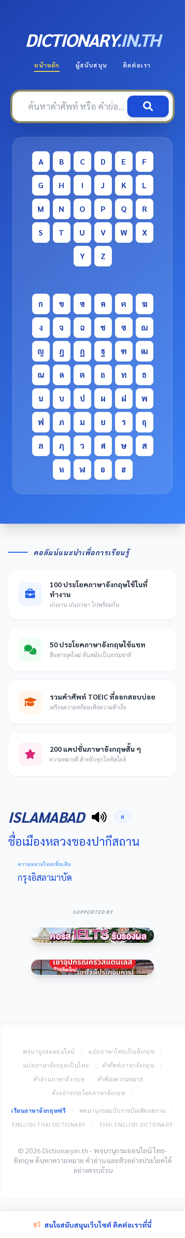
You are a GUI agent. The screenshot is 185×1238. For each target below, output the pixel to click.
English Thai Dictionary (49, 1124)
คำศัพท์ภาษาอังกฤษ (128, 1065)
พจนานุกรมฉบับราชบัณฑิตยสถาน (122, 1110)
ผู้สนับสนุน (91, 65)
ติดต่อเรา (136, 65)
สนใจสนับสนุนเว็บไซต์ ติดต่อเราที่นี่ (92, 1224)
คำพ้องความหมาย (121, 1079)
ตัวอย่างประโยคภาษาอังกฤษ (88, 1093)
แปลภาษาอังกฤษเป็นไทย (56, 1065)
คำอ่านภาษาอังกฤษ (59, 1079)
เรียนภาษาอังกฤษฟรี (38, 1110)
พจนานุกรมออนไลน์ (49, 1051)
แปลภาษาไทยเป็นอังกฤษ (121, 1051)
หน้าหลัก (46, 65)
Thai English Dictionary (136, 1124)
